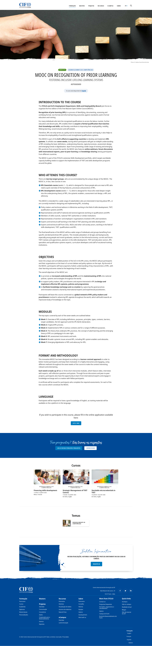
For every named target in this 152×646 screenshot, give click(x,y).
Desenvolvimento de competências (80, 70)
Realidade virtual (126, 607)
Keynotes (41, 624)
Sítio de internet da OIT (126, 613)
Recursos (101, 6)
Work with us (82, 617)
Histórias (61, 604)
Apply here (76, 423)
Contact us (102, 602)
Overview (41, 607)
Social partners (83, 615)
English (84, 91)
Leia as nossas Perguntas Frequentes (68, 448)
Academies (22, 607)
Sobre (119, 6)
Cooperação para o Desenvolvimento (44, 618)
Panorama (22, 601)
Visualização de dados (65, 607)
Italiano (131, 643)
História (81, 607)
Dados (41, 615)
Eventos (41, 621)
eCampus (110, 6)
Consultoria (42, 612)
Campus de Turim (104, 614)
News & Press (62, 612)
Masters (82, 6)
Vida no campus (126, 604)
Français (129, 636)
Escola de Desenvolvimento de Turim (108, 617)
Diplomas (22, 609)
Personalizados (23, 615)
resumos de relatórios (65, 609)
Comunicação (43, 609)
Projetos (91, 6)
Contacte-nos (90, 448)
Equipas (81, 609)
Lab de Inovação (63, 623)
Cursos (21, 604)
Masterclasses (23, 612)
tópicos (81, 612)
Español (129, 639)
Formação (72, 6)
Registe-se (96, 564)
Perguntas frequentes (105, 604)
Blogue (124, 610)
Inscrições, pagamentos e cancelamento (106, 607)
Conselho (81, 604)
